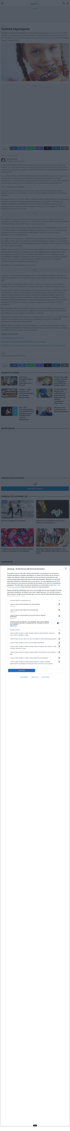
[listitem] (35, 600)
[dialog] (35, 848)
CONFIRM (21, 670)
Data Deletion (24, 677)
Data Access (34, 677)
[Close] (66, 569)
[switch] (58, 604)
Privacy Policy (45, 677)
